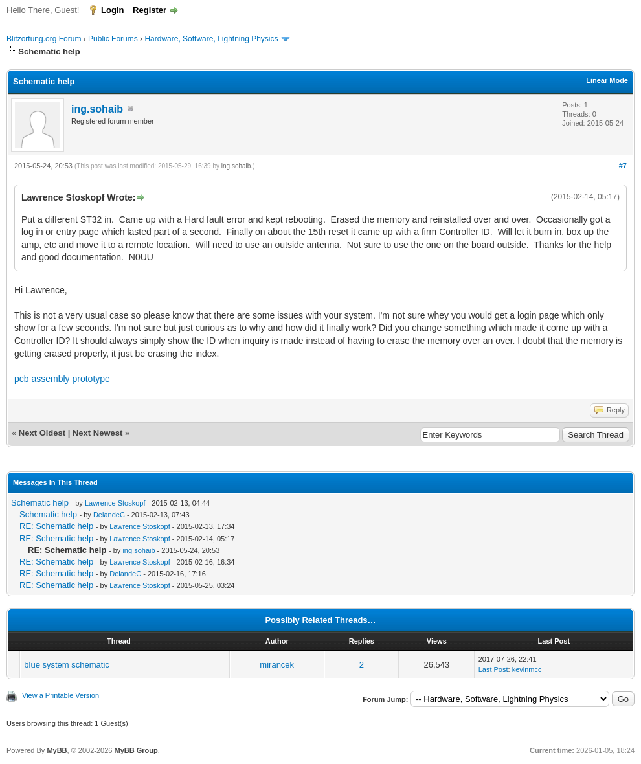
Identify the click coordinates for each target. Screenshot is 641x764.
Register (149, 10)
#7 (623, 166)
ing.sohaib (97, 109)
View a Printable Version (60, 695)
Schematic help (40, 503)
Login (112, 10)
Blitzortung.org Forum (43, 38)
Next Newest (97, 433)
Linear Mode (607, 80)
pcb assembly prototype (62, 379)
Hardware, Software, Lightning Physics (211, 38)
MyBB (57, 750)
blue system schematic (66, 664)
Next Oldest (42, 433)
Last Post (493, 669)
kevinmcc (527, 669)
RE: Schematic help (56, 526)
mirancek (277, 664)
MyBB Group (135, 750)
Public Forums (113, 38)
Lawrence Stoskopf (115, 503)
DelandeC (109, 515)
